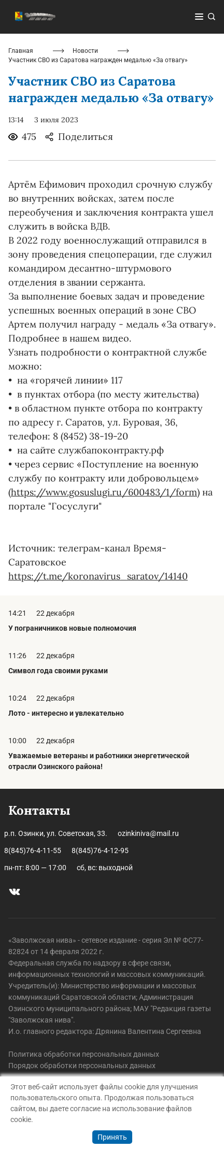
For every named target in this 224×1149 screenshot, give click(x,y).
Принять (112, 1137)
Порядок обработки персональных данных (82, 1065)
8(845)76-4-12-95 (100, 850)
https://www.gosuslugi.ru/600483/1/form (104, 492)
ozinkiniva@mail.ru (148, 833)
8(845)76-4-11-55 (32, 850)
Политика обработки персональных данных (83, 1054)
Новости (85, 50)
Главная (20, 50)
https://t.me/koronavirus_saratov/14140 (98, 576)
